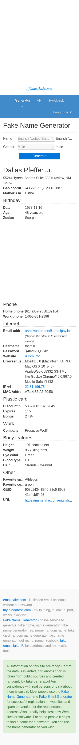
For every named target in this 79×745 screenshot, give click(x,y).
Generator (22, 100)
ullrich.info (32, 356)
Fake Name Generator (20, 620)
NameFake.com (39, 89)
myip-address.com (17, 610)
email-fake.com (15, 600)
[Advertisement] (39, 39)
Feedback (56, 100)
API (39, 100)
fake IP (18, 645)
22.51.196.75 (35, 386)
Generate (39, 156)
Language (62, 112)
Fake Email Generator (55, 696)
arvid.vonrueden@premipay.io (47, 331)
